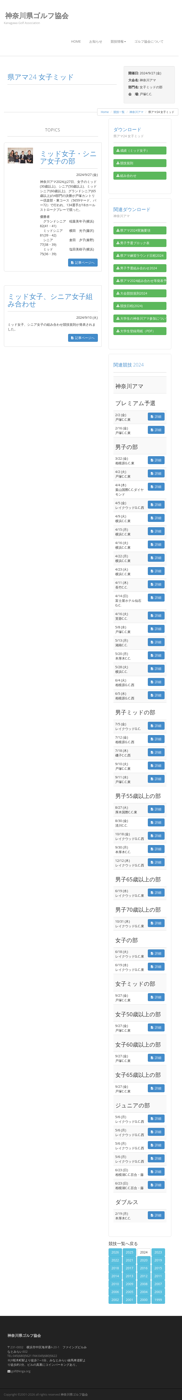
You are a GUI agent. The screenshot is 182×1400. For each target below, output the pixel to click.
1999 (158, 1299)
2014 (115, 1276)
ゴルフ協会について (149, 41)
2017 (129, 1268)
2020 (144, 1260)
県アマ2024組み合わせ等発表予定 (141, 280)
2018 (115, 1268)
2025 (129, 1252)
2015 (158, 1268)
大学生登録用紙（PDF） (136, 331)
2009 (129, 1284)
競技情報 (118, 41)
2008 (144, 1284)
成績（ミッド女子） (133, 150)
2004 (144, 1292)
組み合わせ (126, 175)
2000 (144, 1299)
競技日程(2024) (129, 306)
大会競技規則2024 (131, 293)
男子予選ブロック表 (133, 243)
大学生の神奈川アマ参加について (141, 318)
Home (76, 41)
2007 (158, 1284)
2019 (158, 1260)
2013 (129, 1276)
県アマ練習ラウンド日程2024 (140, 255)
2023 (158, 1252)
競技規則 (124, 163)
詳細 (156, 416)
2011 (158, 1276)
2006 (115, 1292)
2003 (158, 1292)
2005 (129, 1292)
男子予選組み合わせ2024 (136, 268)
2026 (115, 1252)
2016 (144, 1268)
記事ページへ (83, 262)
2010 (115, 1284)
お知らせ (95, 41)
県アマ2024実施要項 (133, 230)
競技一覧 (119, 112)
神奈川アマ (136, 112)
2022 (115, 1260)
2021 (129, 1260)
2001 (129, 1299)
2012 (144, 1276)
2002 (115, 1299)
